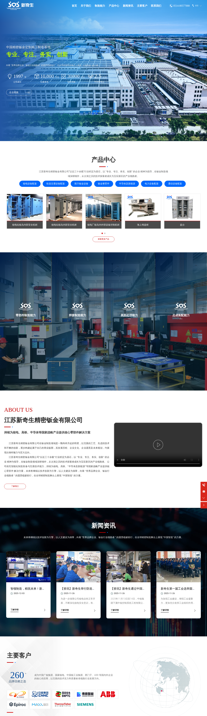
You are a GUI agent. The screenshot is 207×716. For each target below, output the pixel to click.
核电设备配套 (30, 183)
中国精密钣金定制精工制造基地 (28, 47)
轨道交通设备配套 (55, 183)
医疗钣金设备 (81, 183)
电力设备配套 (152, 183)
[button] (102, 233)
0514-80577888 (181, 5)
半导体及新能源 (127, 183)
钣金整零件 (103, 183)
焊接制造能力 (77, 315)
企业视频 (19, 95)
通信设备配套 (175, 183)
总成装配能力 (181, 315)
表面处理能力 (129, 315)
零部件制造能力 (26, 315)
